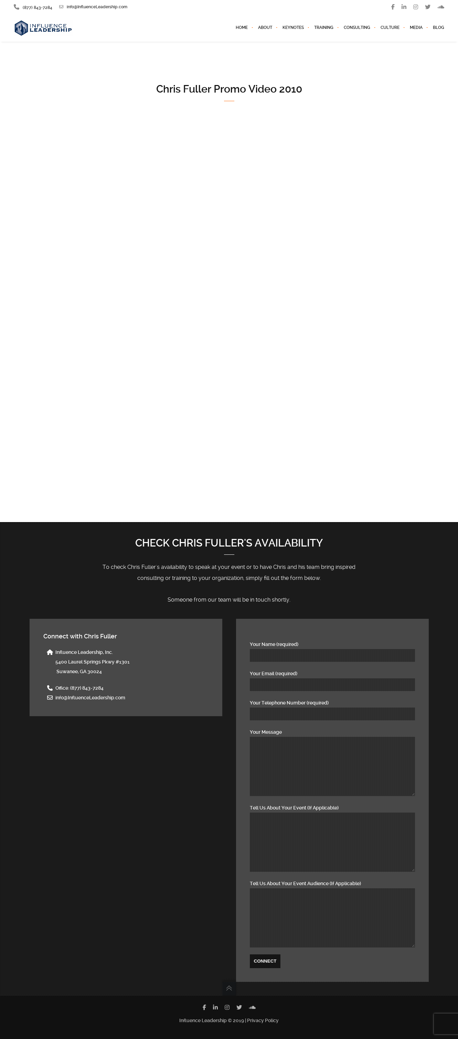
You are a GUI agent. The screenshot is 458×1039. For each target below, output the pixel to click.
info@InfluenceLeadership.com (93, 7)
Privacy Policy (263, 1020)
